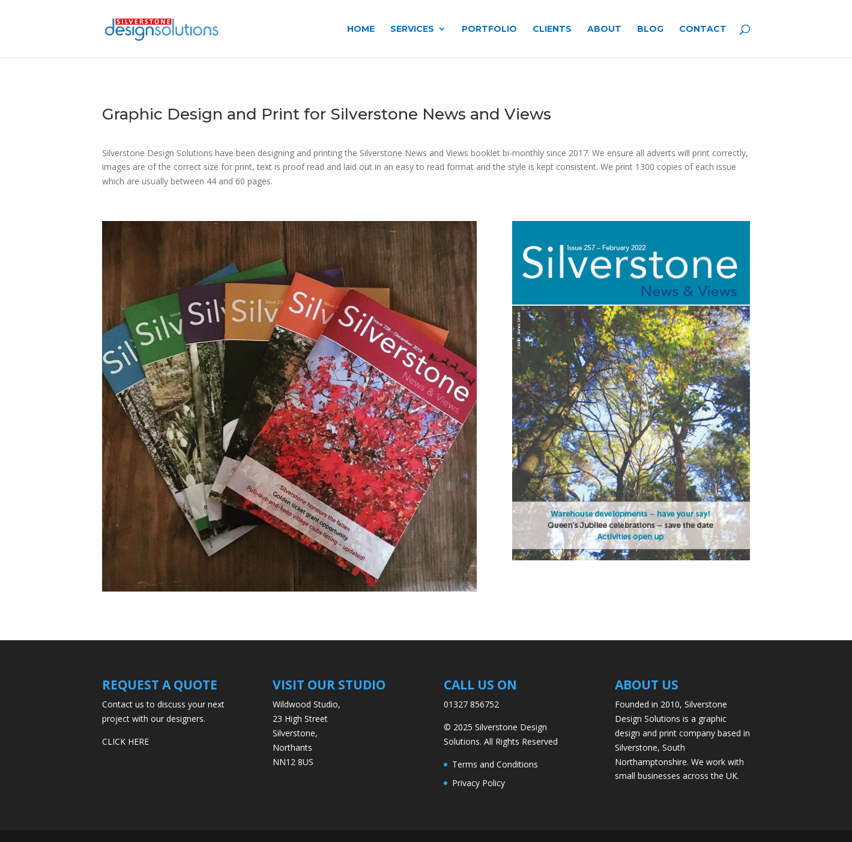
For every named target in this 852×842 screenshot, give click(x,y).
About (604, 29)
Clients (552, 29)
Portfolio (489, 29)
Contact (703, 29)
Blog (650, 29)
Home (361, 29)
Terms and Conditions (495, 764)
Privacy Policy (478, 783)
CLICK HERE (125, 741)
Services (412, 29)
